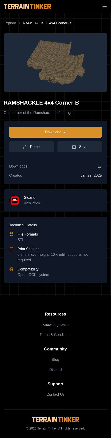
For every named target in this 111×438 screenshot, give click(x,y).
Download (55, 132)
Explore (10, 23)
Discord (55, 370)
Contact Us (55, 394)
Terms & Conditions (55, 335)
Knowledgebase (56, 325)
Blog (55, 359)
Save (80, 147)
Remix (31, 147)
